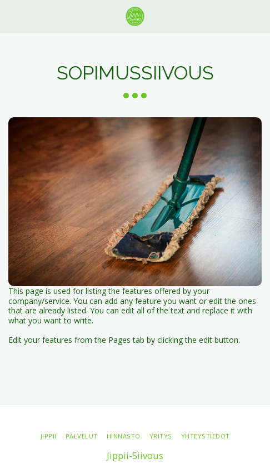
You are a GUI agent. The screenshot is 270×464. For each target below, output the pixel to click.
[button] (12, 15)
